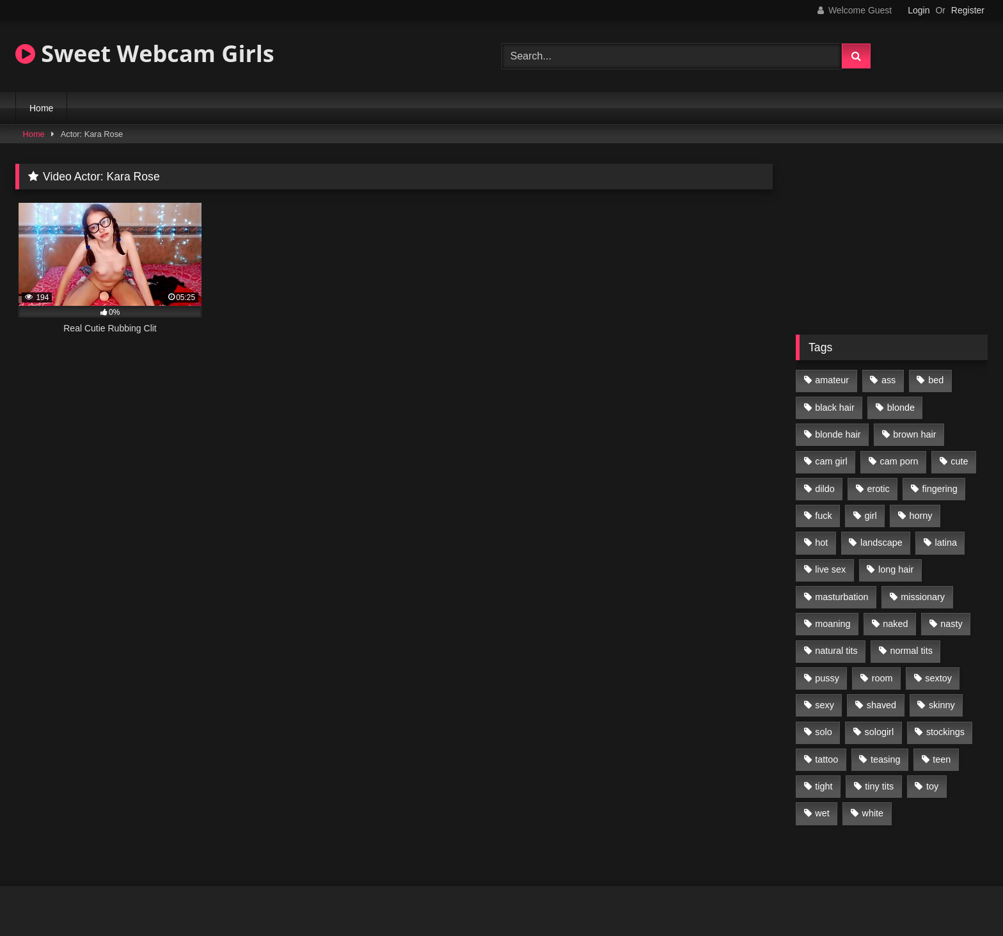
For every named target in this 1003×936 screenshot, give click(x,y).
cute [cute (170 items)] (959, 461)
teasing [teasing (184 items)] (885, 759)
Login (918, 10)
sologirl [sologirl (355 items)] (879, 732)
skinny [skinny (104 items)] (942, 705)
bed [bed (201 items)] (936, 380)
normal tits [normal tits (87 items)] (911, 651)
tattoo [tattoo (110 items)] (826, 759)
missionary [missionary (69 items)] (923, 597)
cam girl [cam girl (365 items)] (831, 461)
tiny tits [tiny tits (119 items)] (879, 786)
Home (41, 108)
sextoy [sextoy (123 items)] (938, 678)
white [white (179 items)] (873, 813)
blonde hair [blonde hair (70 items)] (837, 434)
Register (967, 10)
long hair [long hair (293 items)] (895, 569)
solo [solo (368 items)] (823, 732)
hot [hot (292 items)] (821, 542)
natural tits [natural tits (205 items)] (836, 651)
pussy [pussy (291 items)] (827, 678)
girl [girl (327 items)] (871, 516)
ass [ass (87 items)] (888, 380)
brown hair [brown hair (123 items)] (914, 434)
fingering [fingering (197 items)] (940, 489)
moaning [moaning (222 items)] (832, 624)
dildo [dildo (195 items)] (824, 489)
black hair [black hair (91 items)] (835, 407)
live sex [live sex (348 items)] (830, 569)
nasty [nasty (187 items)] (951, 624)
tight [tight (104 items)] (823, 786)
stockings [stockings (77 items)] (945, 732)
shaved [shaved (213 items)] (881, 705)
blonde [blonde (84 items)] (901, 407)
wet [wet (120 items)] (822, 813)
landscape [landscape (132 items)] (881, 542)
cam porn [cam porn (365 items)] (899, 461)
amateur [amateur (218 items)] (832, 380)
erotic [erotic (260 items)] (878, 489)
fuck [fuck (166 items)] (823, 516)
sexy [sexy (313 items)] (824, 705)
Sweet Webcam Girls (144, 53)
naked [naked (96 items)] (895, 624)
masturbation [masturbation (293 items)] (841, 597)
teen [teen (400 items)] (942, 759)
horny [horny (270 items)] (921, 516)
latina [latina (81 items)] (946, 542)
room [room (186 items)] (882, 678)
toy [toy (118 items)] (932, 786)
